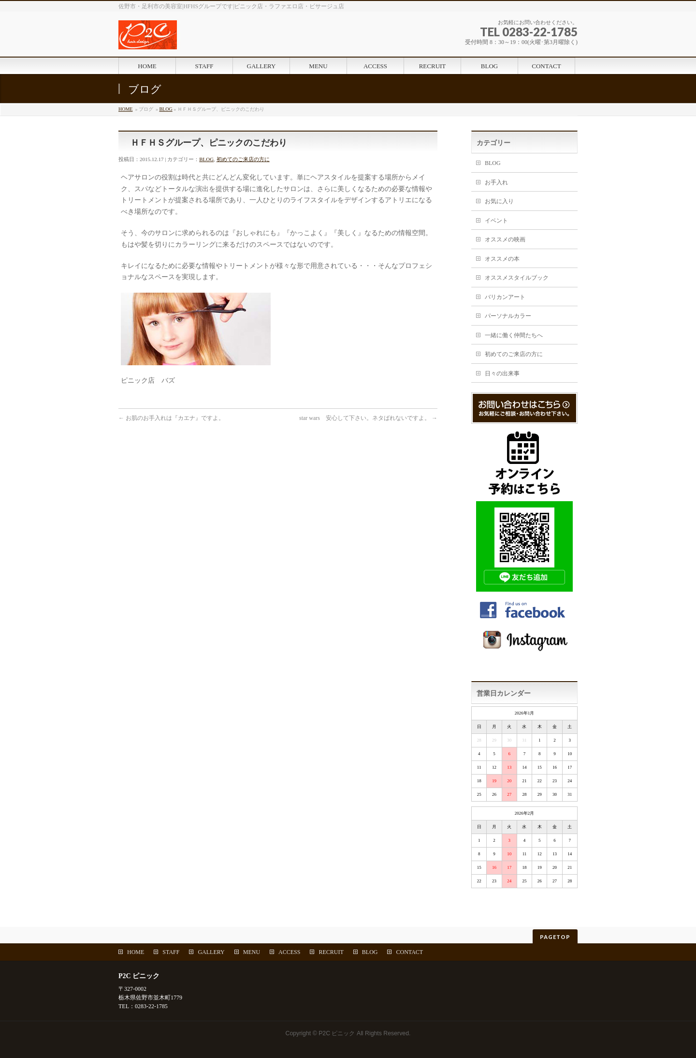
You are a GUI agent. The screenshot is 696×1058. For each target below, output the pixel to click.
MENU (251, 952)
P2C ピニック (337, 1033)
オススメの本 (502, 258)
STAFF (170, 952)
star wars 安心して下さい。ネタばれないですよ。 (368, 418)
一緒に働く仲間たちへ (514, 335)
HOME (125, 109)
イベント (496, 220)
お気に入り (499, 201)
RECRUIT (331, 952)
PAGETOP (555, 937)
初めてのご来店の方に (243, 159)
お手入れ (496, 182)
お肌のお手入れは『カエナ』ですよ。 (171, 418)
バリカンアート (505, 297)
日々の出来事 (502, 373)
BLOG (165, 109)
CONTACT (409, 952)
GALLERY (211, 952)
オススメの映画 (505, 239)
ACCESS (289, 952)
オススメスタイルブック (517, 277)
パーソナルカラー (508, 316)
